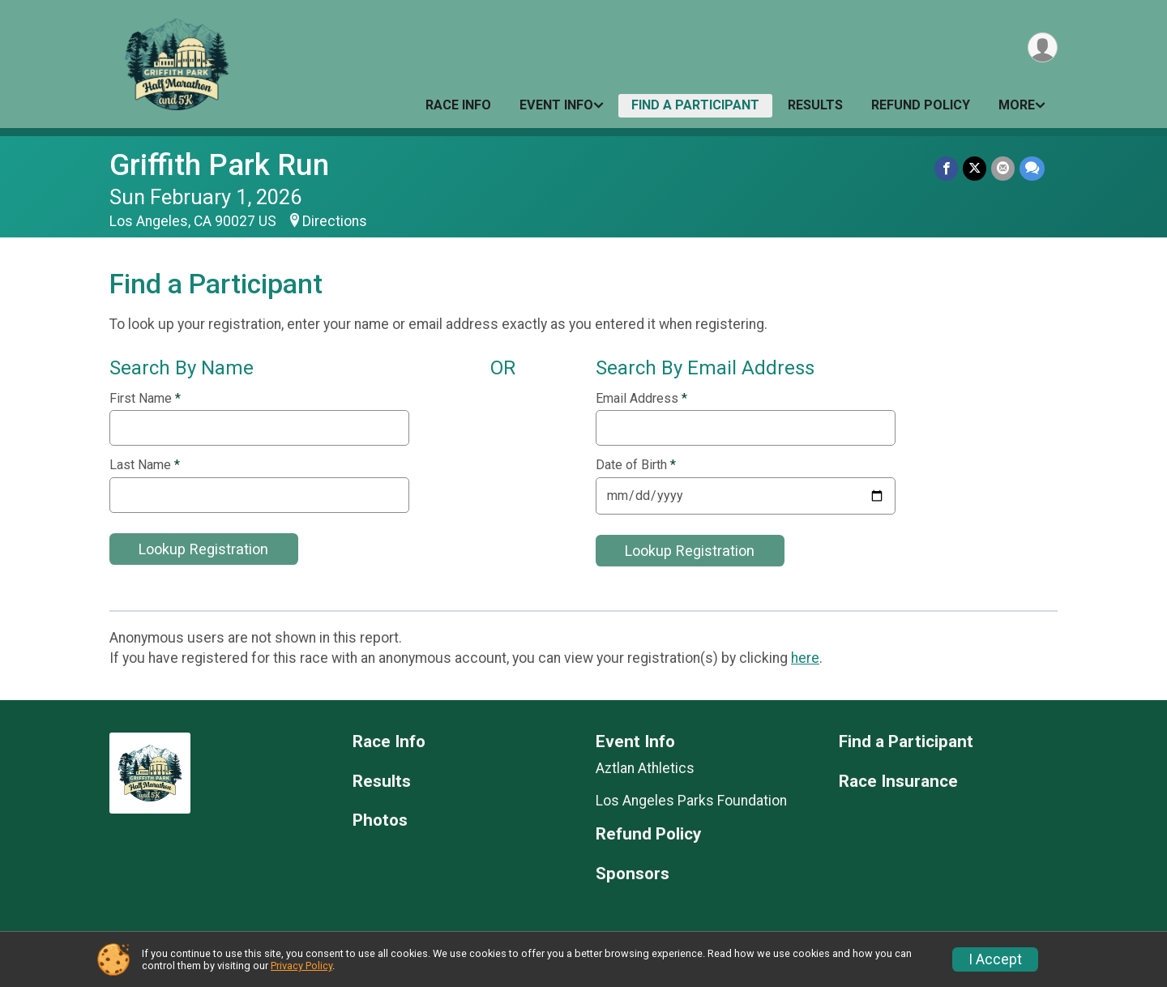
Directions (334, 221)
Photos (380, 820)
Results (815, 105)
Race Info (458, 105)
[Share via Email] (1003, 168)
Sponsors (632, 874)
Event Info (556, 105)
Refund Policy (920, 105)
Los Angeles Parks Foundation (691, 801)
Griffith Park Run (219, 164)
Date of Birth (636, 465)
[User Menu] (1043, 47)
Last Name (144, 465)
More (1016, 105)
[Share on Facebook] (946, 168)
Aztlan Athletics (645, 768)
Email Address (641, 398)
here (805, 658)
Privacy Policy (301, 965)
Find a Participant (695, 105)
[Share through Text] (1032, 168)
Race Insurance (898, 781)
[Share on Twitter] (974, 168)
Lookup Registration (203, 549)
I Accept (995, 959)
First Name (145, 398)
